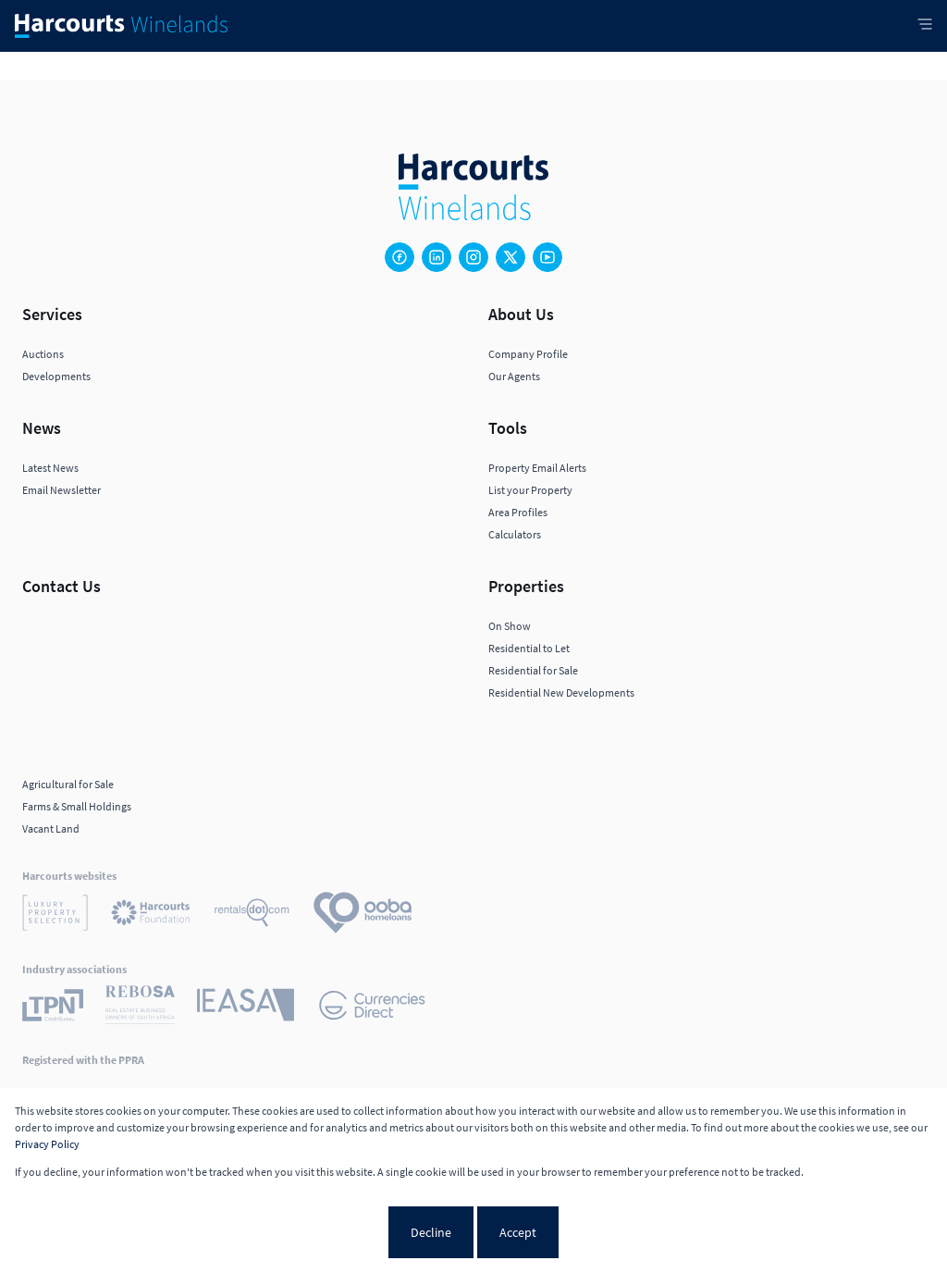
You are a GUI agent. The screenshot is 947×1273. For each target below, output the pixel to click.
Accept (517, 1232)
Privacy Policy (47, 1144)
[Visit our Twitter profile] (510, 257)
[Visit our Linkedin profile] (436, 257)
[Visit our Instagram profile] (473, 257)
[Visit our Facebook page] (399, 257)
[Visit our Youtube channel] (547, 257)
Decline (431, 1232)
